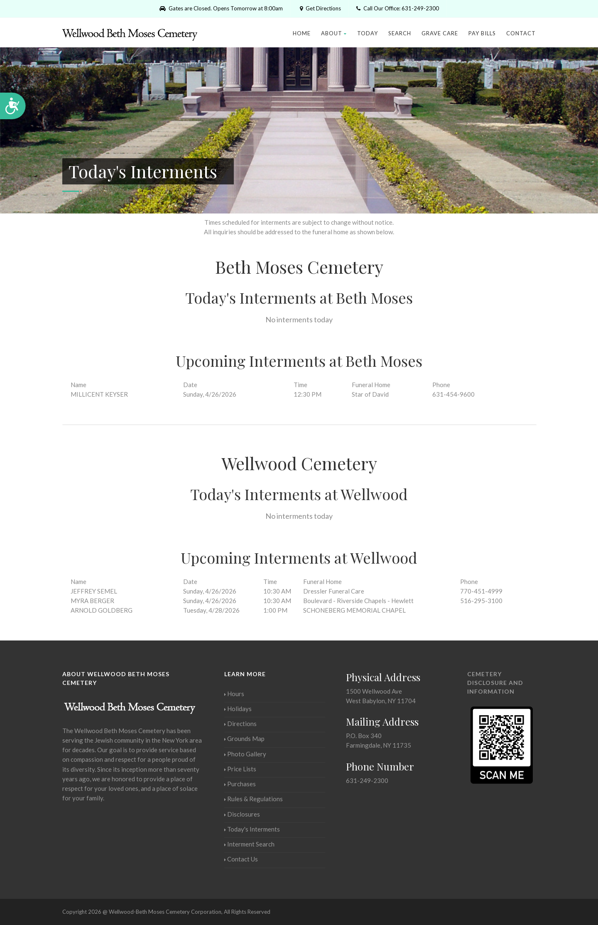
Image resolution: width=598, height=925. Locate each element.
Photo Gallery (245, 754)
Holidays (238, 708)
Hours (234, 693)
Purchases (240, 784)
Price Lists (240, 769)
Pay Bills (482, 33)
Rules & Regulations (253, 798)
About (334, 33)
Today (367, 33)
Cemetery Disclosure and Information (495, 682)
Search (399, 33)
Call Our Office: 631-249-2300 (397, 8)
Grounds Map (244, 738)
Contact (521, 33)
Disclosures (242, 814)
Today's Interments (252, 829)
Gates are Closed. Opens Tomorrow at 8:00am (221, 8)
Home (302, 33)
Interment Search (249, 844)
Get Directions (319, 8)
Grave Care (440, 33)
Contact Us (241, 859)
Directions (240, 723)
